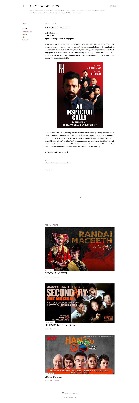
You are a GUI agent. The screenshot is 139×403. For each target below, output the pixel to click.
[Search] (113, 6)
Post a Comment (55, 277)
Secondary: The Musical (60, 325)
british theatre (27, 32)
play (23, 37)
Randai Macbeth (56, 273)
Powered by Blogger (69, 393)
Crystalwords (44, 6)
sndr (75, 397)
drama (24, 34)
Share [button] (24, 24)
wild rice (25, 40)
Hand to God (53, 376)
